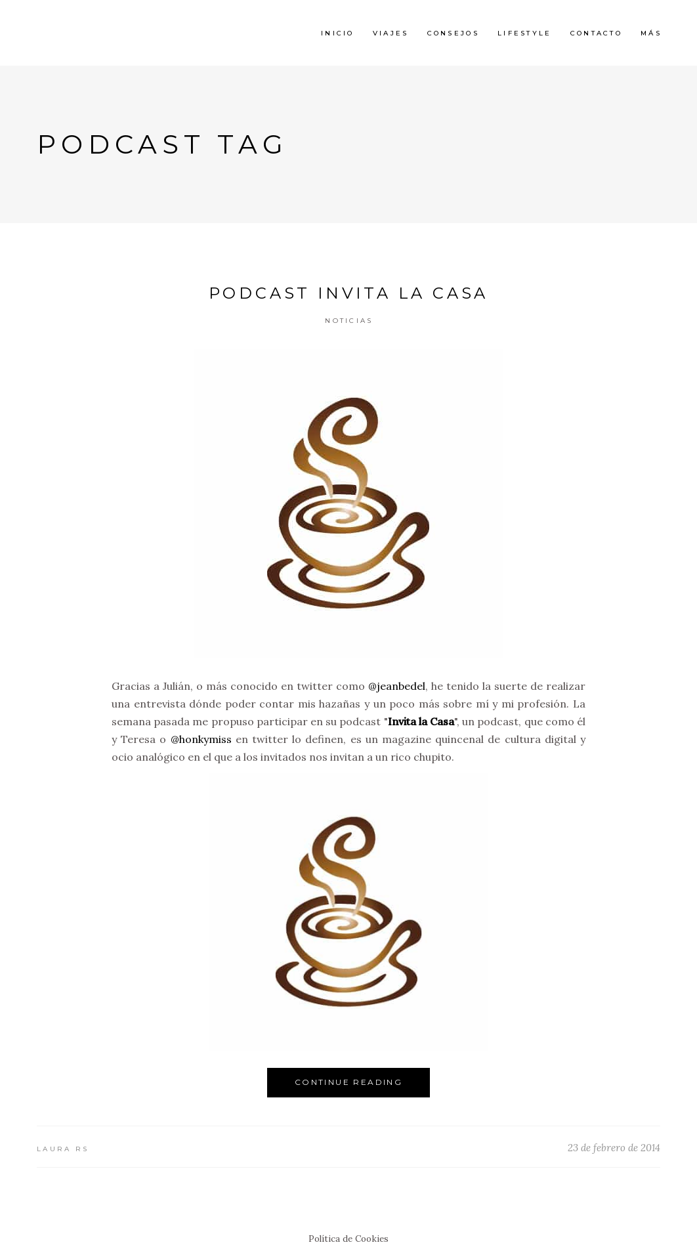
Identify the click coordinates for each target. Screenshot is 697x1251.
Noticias (349, 320)
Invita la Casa (421, 721)
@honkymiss (201, 739)
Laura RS (63, 1149)
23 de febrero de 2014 (614, 1147)
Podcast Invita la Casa (349, 293)
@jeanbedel (396, 685)
